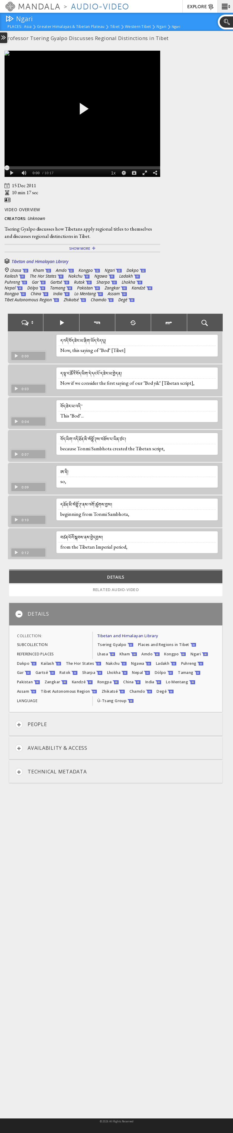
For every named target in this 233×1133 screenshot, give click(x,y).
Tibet (115, 27)
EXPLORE (200, 7)
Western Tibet (138, 27)
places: (15, 27)
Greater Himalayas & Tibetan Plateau (71, 27)
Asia (28, 27)
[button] (225, 6)
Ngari (161, 27)
